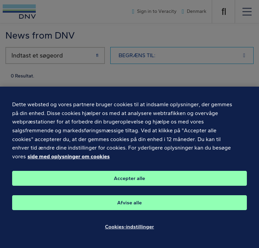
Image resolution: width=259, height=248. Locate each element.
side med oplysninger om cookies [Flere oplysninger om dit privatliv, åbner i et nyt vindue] (69, 160)
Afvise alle (129, 207)
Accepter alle (129, 182)
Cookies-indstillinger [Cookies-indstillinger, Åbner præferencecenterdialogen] (129, 231)
